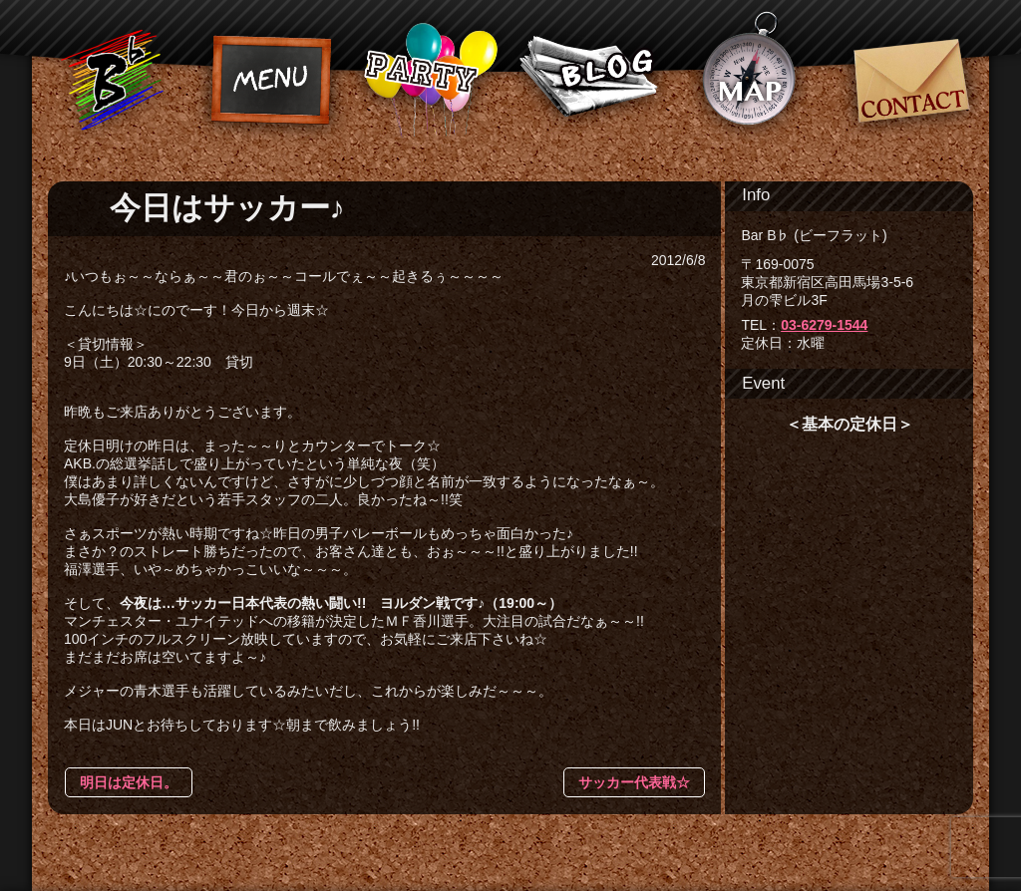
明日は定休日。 (128, 782)
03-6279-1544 (824, 325)
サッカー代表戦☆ (634, 782)
